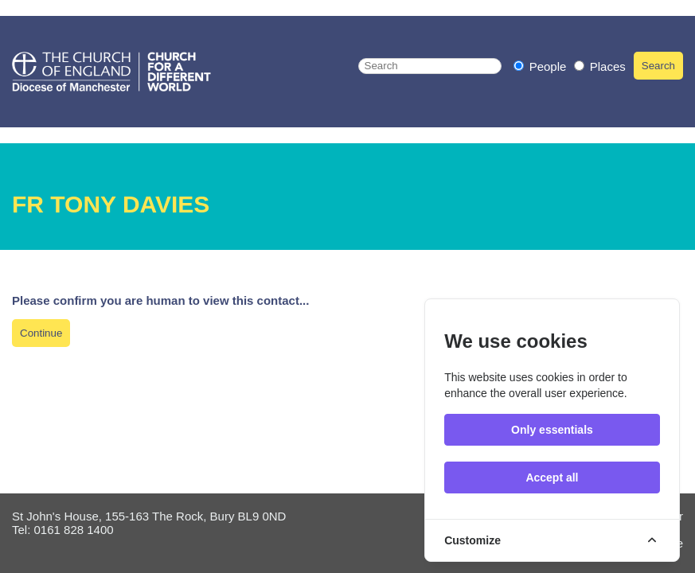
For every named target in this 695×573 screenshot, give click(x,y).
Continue (41, 333)
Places (600, 66)
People (541, 66)
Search (658, 66)
